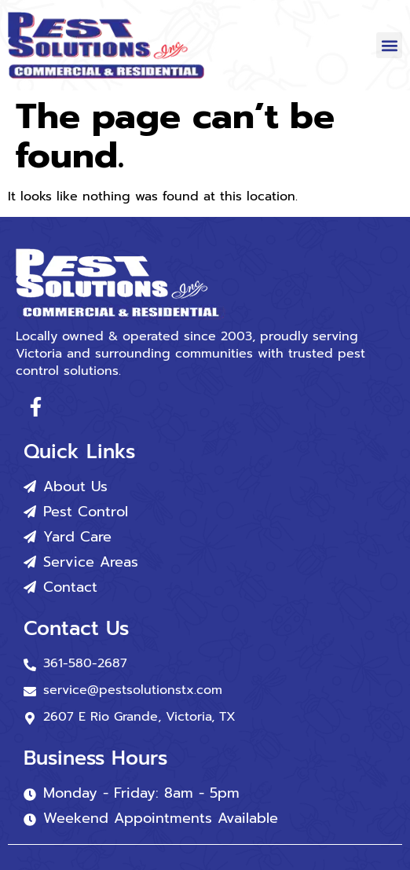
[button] (389, 45)
